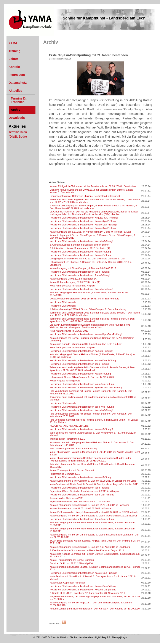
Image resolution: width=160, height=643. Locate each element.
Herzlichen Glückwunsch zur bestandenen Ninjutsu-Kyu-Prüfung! (84, 217)
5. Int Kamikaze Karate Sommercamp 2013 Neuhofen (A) (80, 248)
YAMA (10, 7)
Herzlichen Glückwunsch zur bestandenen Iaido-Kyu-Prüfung (82, 384)
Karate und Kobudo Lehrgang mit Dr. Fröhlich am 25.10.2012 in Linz (86, 344)
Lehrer (13, 59)
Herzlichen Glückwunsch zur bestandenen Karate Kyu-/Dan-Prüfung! (86, 334)
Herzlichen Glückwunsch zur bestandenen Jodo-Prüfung (79, 364)
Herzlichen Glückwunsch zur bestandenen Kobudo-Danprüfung (83, 589)
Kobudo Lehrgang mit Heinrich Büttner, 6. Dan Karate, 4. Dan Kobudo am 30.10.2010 (95, 608)
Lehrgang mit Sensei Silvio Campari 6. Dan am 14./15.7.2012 (82, 377)
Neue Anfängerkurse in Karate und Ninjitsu (72, 285)
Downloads (17, 117)
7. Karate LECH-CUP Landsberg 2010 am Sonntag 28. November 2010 (87, 593)
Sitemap (116, 637)
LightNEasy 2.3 (102, 637)
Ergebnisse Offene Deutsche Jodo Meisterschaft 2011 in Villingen (84, 491)
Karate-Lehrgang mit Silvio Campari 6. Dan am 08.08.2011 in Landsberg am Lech (93, 480)
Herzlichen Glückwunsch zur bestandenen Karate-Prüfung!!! (81, 429)
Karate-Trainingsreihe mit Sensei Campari (72, 470)
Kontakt (14, 67)
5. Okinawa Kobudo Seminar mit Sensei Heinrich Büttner (79, 244)
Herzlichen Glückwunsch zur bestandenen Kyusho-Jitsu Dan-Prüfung (86, 387)
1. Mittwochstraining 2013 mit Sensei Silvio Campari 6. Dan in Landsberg (88, 309)
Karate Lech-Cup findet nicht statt (67, 582)
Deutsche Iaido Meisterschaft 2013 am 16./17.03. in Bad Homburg (84, 298)
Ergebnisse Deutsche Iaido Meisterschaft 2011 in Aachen (80, 501)
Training (14, 51)
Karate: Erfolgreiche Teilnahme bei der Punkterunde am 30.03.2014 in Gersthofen (93, 186)
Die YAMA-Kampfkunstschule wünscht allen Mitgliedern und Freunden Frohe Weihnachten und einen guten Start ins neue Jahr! (90, 326)
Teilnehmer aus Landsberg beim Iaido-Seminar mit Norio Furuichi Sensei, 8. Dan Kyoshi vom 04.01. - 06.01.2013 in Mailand (92, 320)
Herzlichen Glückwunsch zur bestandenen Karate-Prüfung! (81, 251)
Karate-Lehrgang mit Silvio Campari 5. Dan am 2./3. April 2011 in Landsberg (90, 547)
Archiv (15, 109)
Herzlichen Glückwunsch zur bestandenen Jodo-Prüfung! (80, 275)
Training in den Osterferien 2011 (67, 498)
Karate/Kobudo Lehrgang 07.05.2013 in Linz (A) (75, 282)
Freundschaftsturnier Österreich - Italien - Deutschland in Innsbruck (85, 196)
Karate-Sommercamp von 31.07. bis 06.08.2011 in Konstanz (82, 508)
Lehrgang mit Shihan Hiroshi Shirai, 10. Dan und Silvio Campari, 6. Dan (87, 258)
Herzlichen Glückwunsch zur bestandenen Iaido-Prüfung (79, 487)
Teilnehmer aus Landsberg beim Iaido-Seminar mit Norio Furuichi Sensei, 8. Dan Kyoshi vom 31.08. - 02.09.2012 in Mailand (92, 368)
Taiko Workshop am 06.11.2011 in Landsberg (74, 448)
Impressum (17, 74)
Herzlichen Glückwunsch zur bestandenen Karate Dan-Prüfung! (83, 360)
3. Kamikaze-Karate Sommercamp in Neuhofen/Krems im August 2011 (87, 550)
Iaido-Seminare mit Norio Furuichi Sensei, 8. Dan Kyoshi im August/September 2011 (94, 484)
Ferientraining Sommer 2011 (65, 474)
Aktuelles (15, 90)
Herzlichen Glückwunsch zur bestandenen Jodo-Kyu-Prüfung (82, 406)
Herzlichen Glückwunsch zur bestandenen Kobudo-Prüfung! (81, 241)
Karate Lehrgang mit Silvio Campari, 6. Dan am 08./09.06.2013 (83, 268)
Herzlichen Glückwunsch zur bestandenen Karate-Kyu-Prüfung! (83, 221)
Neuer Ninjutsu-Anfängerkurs (65, 380)
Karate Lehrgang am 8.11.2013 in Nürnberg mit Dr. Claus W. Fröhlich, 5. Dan (90, 231)
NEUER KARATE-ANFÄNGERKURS (69, 425)
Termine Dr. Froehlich (19, 100)
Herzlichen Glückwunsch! (63, 302)
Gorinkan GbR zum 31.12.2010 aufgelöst (71, 563)
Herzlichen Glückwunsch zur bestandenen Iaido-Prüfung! (80, 271)
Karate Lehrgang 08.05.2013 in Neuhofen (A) (73, 278)
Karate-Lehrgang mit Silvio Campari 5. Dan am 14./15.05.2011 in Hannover (89, 505)
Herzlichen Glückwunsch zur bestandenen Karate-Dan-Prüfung (83, 586)
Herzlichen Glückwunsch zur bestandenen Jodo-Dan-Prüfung (82, 494)
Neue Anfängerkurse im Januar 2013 (69, 331)
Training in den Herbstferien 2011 (67, 438)
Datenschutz (18, 82)
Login (123, 637)
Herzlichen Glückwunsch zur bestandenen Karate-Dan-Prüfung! (83, 224)
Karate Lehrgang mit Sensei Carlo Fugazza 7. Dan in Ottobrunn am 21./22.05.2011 (93, 515)
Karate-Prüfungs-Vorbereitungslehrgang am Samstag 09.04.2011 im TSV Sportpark (94, 512)
